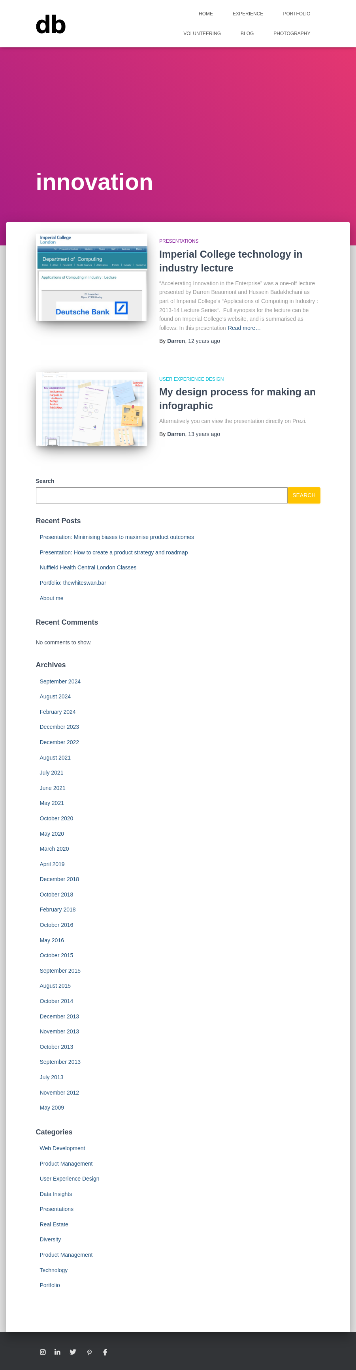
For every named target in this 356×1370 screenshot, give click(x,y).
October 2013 (56, 1047)
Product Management (66, 1163)
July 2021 (52, 772)
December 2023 (59, 727)
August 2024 (55, 696)
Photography (291, 33)
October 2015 (56, 955)
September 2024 (60, 681)
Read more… (244, 328)
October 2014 (56, 1001)
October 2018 (56, 894)
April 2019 (52, 864)
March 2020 (54, 849)
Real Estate (54, 1224)
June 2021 (53, 788)
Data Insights (56, 1194)
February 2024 (58, 712)
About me (52, 598)
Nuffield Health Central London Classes (88, 567)
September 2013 (60, 1062)
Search (45, 481)
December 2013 (59, 1016)
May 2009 (52, 1107)
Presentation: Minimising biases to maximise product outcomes (117, 537)
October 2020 (56, 818)
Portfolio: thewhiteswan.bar (73, 583)
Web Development (62, 1148)
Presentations (179, 241)
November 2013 (59, 1031)
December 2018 (59, 879)
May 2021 (52, 803)
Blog (247, 33)
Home (206, 14)
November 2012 (59, 1092)
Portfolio (296, 14)
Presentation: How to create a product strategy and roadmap (114, 552)
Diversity (50, 1239)
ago (204, 341)
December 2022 (59, 742)
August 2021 (55, 757)
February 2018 (58, 909)
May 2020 (52, 834)
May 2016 (52, 940)
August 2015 (55, 986)
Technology (54, 1270)
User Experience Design (191, 379)
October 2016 (56, 925)
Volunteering (202, 33)
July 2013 (52, 1077)
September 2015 (60, 971)
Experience (248, 14)
